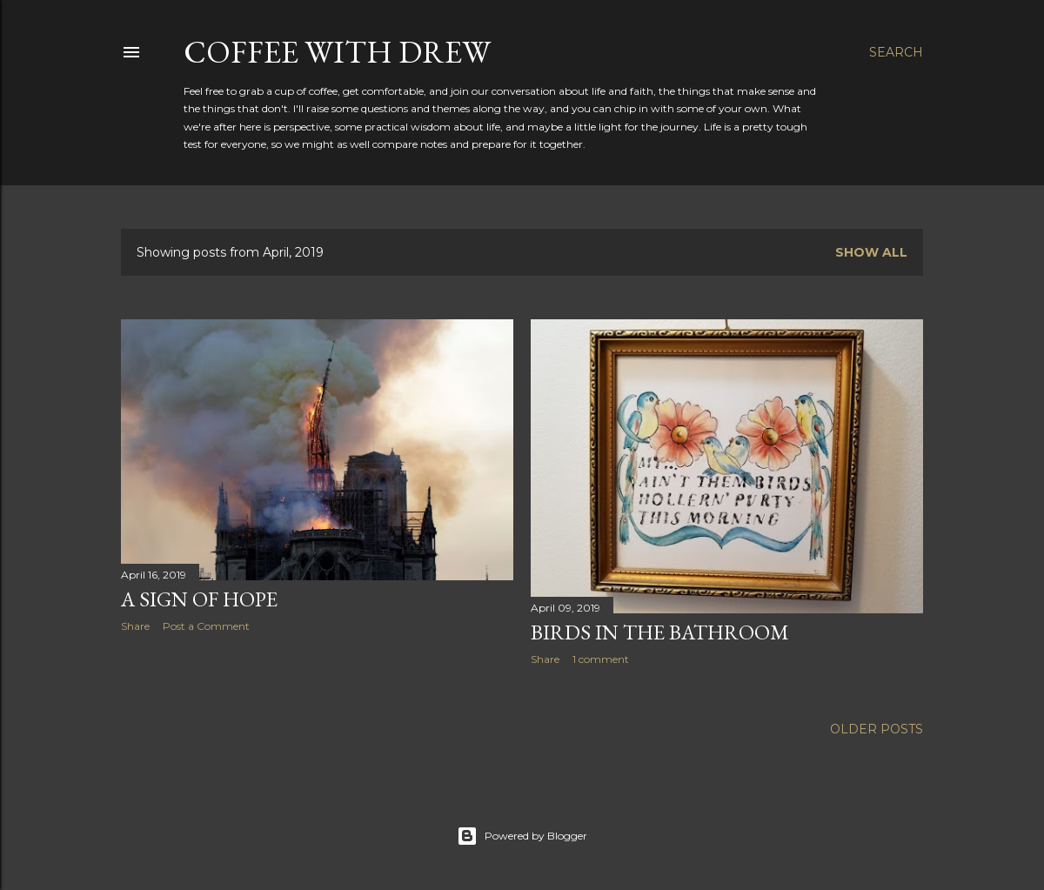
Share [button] (135, 625)
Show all (871, 252)
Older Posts (876, 729)
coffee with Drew (337, 51)
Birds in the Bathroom (660, 632)
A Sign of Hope (199, 599)
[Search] (896, 52)
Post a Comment (206, 625)
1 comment (600, 659)
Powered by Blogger (522, 836)
